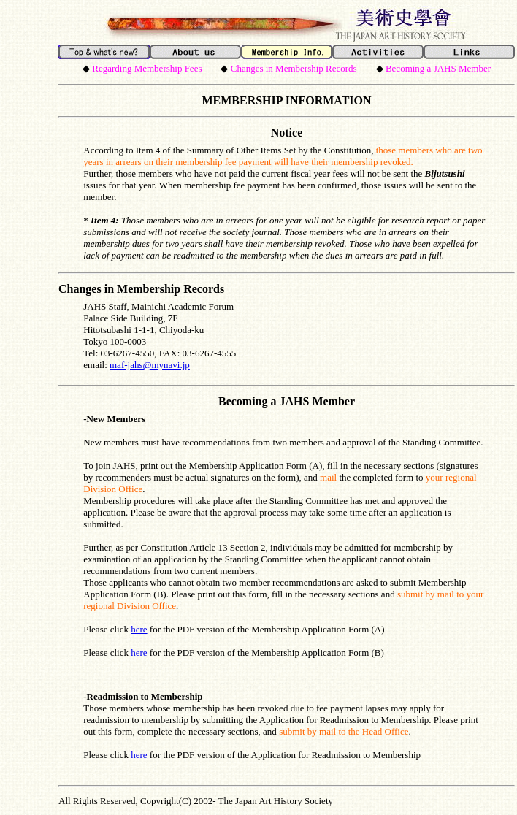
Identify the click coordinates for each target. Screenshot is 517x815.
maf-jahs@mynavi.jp (150, 364)
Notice (287, 132)
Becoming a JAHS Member (286, 401)
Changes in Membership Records (141, 289)
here (139, 629)
